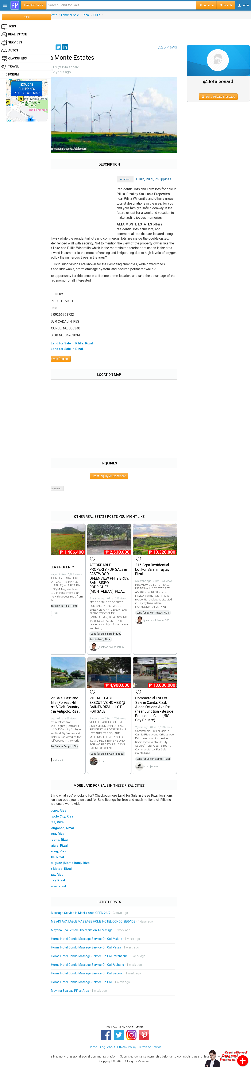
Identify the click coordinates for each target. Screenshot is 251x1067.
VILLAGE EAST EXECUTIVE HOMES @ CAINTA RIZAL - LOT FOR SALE (116, 705)
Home (93, 1048)
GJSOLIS (69, 764)
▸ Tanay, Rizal (65, 875)
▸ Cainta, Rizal (66, 835)
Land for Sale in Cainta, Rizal (116, 754)
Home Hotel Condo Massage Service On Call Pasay (97, 948)
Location (206, 5)
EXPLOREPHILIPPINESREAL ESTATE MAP (27, 89)
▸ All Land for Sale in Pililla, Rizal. (80, 344)
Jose (110, 762)
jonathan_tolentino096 (119, 649)
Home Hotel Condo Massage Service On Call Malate (97, 940)
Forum (10, 75)
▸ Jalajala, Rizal (67, 846)
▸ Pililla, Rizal (65, 858)
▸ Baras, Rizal (65, 823)
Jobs (8, 27)
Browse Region (67, 359)
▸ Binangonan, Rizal (70, 829)
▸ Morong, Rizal (66, 852)
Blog (102, 1048)
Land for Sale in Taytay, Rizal (159, 615)
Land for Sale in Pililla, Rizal (72, 608)
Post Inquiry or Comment (116, 476)
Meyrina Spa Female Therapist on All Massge (93, 931)
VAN (66, 616)
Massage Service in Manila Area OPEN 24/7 (91, 914)
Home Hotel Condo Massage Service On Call (92, 983)
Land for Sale (81, 15)
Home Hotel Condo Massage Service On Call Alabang (98, 965)
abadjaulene (158, 767)
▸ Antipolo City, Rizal (70, 817)
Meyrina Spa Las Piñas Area (81, 991)
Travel (10, 67)
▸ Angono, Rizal (66, 811)
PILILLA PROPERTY (70, 566)
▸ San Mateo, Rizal (69, 870)
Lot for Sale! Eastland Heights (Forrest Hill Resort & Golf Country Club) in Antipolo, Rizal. (73, 705)
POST (27, 17)
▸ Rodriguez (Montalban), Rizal (78, 864)
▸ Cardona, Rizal (67, 841)
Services (11, 43)
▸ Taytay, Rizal (65, 881)
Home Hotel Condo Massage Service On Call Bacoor (98, 974)
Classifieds (14, 59)
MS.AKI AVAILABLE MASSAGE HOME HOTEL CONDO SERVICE (104, 922)
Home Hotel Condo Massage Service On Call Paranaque (100, 957)
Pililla (108, 15)
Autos (9, 51)
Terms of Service (149, 1048)
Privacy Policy (126, 1048)
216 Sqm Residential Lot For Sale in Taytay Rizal (159, 568)
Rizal (97, 15)
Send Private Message (222, 96)
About (111, 1048)
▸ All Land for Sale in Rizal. (75, 349)
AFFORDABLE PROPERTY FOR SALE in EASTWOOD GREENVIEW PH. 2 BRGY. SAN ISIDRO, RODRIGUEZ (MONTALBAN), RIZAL (115, 577)
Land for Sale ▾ (33, 5)
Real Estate (60, 15)
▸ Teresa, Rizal (66, 887)
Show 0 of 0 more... (63, 489)
